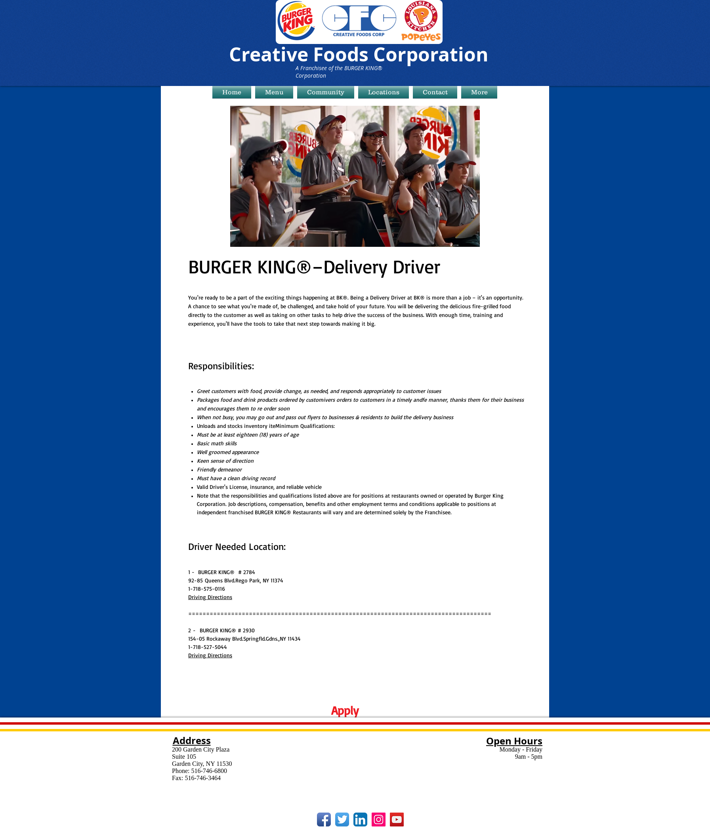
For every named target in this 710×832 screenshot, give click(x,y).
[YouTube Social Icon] (397, 819)
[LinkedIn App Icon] (360, 819)
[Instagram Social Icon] (379, 819)
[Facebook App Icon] (324, 819)
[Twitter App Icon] (342, 819)
